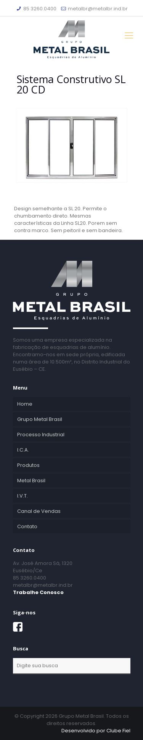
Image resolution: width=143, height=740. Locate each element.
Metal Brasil (31, 480)
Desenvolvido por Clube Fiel (95, 730)
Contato (27, 526)
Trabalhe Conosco (38, 592)
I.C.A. (23, 449)
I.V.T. (22, 495)
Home (24, 404)
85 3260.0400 (39, 8)
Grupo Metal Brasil (39, 419)
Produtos (28, 465)
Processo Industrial (40, 434)
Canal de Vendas (39, 511)
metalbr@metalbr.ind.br (98, 8)
